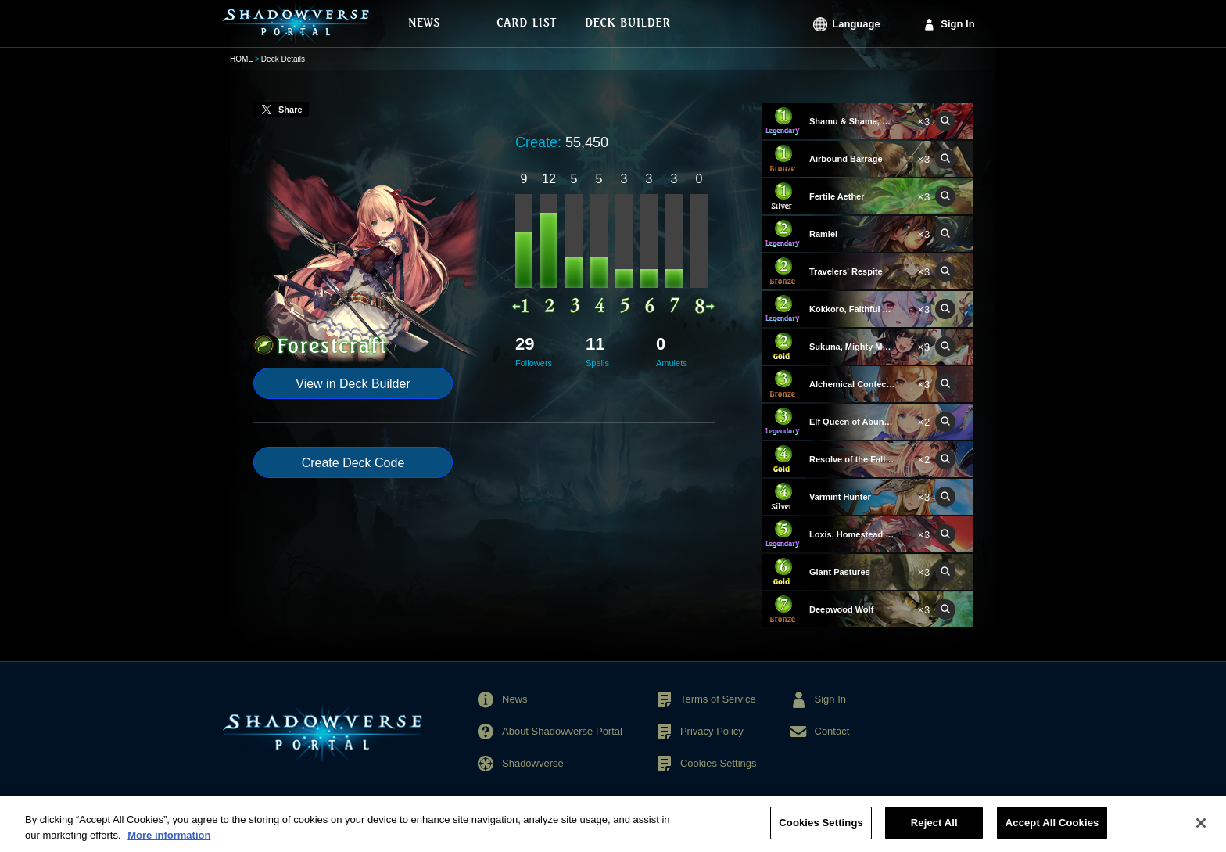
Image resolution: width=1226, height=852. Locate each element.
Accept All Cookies (1052, 832)
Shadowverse (533, 763)
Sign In (957, 24)
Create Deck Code (353, 462)
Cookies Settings (718, 763)
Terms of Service (718, 699)
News (515, 699)
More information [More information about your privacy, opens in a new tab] (168, 844)
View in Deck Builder (353, 383)
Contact (832, 731)
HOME (241, 59)
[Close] (1201, 831)
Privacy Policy (712, 731)
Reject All (934, 832)
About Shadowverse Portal (562, 731)
